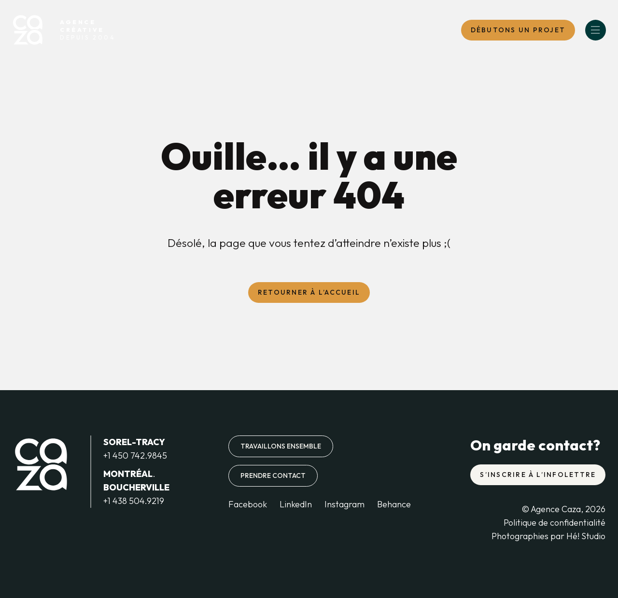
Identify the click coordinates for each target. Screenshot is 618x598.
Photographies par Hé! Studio (548, 536)
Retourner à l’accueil (309, 292)
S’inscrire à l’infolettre (538, 474)
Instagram (344, 504)
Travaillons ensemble (280, 446)
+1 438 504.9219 (133, 500)
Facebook (247, 504)
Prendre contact (273, 475)
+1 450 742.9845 (135, 455)
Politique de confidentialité (554, 522)
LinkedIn (296, 504)
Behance (394, 504)
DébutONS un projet (518, 30)
